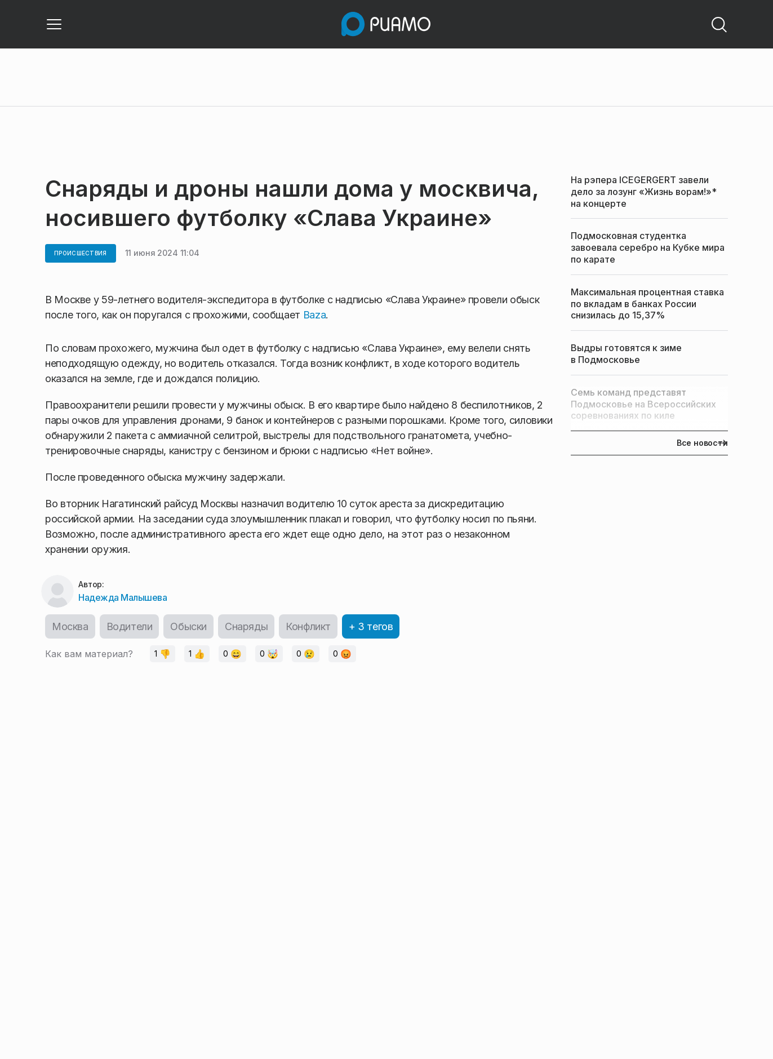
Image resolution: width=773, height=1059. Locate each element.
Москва (70, 626)
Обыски (188, 626)
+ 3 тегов (371, 626)
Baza (314, 315)
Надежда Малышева (122, 597)
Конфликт (308, 626)
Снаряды (246, 626)
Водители (129, 626)
